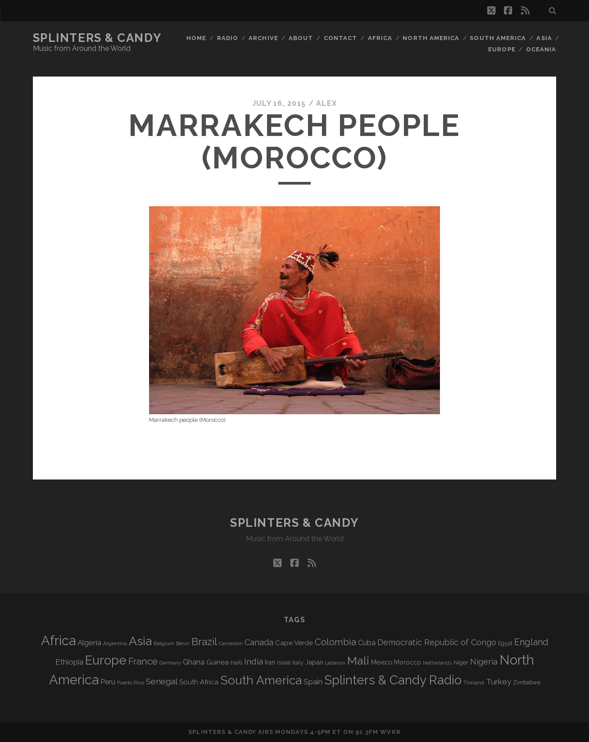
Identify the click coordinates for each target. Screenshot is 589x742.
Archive (263, 38)
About (301, 38)
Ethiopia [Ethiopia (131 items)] (69, 661)
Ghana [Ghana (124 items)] (193, 662)
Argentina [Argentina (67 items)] (115, 643)
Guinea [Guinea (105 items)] (217, 662)
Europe (501, 49)
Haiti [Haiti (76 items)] (236, 662)
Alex (326, 103)
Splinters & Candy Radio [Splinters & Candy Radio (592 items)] (393, 680)
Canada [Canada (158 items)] (259, 642)
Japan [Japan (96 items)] (314, 662)
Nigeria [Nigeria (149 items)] (484, 661)
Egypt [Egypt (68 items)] (505, 643)
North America (431, 38)
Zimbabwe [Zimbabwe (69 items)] (526, 682)
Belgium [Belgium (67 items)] (164, 643)
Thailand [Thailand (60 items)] (473, 682)
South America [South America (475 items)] (261, 680)
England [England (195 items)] (531, 642)
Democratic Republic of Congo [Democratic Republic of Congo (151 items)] (436, 642)
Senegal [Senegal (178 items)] (161, 681)
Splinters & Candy (97, 38)
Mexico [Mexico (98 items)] (381, 662)
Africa (380, 38)
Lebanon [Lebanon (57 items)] (335, 662)
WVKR (390, 731)
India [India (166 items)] (253, 661)
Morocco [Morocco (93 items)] (407, 662)
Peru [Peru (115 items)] (107, 682)
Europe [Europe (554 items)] (106, 660)
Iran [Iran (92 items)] (270, 662)
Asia (544, 38)
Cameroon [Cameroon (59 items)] (231, 644)
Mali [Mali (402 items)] (358, 660)
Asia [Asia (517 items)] (140, 641)
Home (196, 38)
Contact (340, 38)
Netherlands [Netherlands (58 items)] (437, 663)
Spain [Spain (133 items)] (313, 681)
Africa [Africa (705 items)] (58, 640)
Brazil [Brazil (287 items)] (204, 641)
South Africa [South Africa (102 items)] (198, 682)
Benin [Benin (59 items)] (183, 644)
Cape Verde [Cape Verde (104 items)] (294, 643)
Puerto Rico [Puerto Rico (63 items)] (130, 682)
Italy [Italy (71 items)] (298, 662)
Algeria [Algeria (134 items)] (89, 642)
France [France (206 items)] (143, 661)
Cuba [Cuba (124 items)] (367, 642)
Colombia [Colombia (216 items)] (335, 642)
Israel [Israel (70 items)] (283, 663)
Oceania (541, 49)
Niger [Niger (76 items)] (460, 662)
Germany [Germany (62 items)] (170, 663)
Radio (227, 38)
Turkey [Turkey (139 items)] (498, 681)
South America (498, 38)
